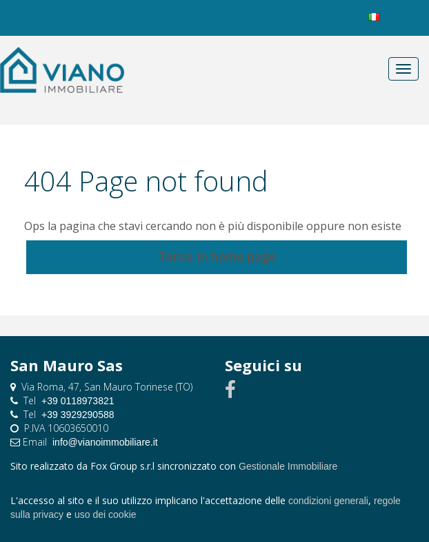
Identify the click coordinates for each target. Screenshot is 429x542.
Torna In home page (217, 256)
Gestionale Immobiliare (288, 466)
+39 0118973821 (77, 400)
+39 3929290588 (77, 414)
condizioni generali (328, 500)
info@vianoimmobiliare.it (105, 442)
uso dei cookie (105, 514)
